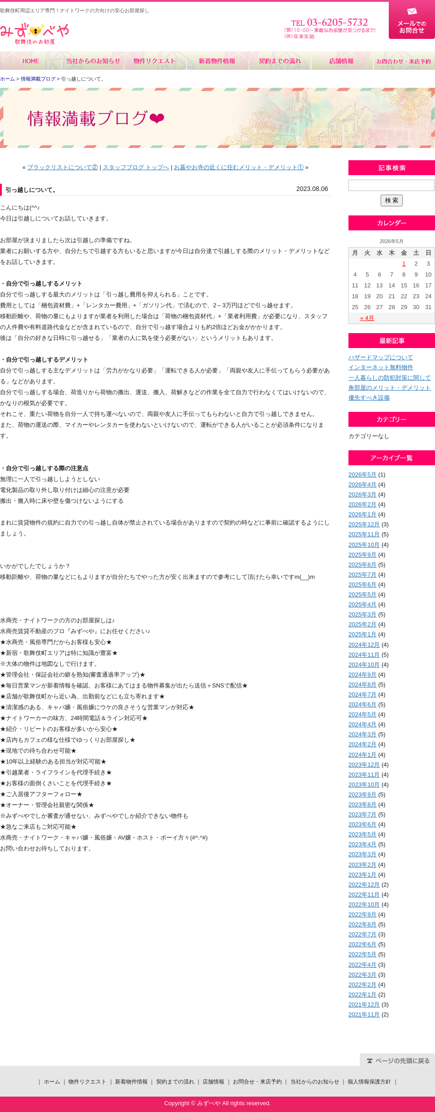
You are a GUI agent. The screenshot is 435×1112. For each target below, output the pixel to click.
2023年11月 (364, 774)
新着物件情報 (217, 61)
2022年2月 (362, 984)
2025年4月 (362, 604)
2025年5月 (362, 594)
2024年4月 (362, 724)
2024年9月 (362, 674)
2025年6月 (362, 584)
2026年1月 (362, 514)
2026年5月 (362, 474)
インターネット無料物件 (380, 367)
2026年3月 (362, 494)
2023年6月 (362, 824)
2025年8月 (362, 564)
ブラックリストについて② (62, 167)
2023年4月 (362, 844)
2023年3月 (362, 854)
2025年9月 (362, 554)
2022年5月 (362, 954)
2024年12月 (364, 644)
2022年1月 (362, 994)
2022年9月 (362, 914)
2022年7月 (362, 934)
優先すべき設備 (369, 397)
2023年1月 (362, 874)
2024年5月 (362, 714)
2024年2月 (362, 744)
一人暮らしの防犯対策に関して (389, 377)
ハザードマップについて (380, 357)
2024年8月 (362, 684)
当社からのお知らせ (93, 61)
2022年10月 (364, 904)
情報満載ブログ (38, 78)
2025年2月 (362, 624)
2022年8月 (362, 924)
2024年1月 (362, 754)
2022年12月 (364, 884)
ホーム (31, 61)
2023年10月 (364, 784)
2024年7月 (362, 694)
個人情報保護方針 (369, 1082)
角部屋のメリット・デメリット (389, 387)
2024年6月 (362, 704)
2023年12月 (364, 764)
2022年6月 (362, 944)
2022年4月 (362, 964)
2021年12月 (364, 1004)
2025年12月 (364, 524)
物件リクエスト (155, 61)
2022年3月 (362, 974)
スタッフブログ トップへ (136, 167)
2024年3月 (362, 734)
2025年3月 (362, 614)
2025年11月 (364, 534)
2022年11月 (364, 894)
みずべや (34, 34)
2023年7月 (362, 814)
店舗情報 (341, 61)
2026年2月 (362, 504)
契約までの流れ (279, 61)
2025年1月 (362, 634)
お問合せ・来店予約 (403, 61)
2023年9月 (362, 794)
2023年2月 (362, 864)
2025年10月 (364, 544)
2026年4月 (362, 484)
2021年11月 (364, 1014)
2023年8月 (362, 804)
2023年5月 (362, 834)
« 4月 (367, 318)
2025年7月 (362, 574)
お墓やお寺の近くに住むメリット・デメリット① (239, 167)
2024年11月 (364, 654)
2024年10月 (364, 664)
